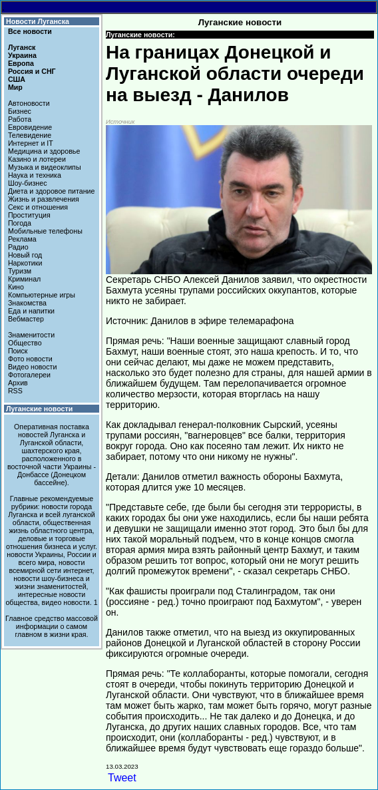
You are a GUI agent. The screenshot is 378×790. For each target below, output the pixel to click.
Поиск (18, 351)
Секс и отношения (38, 207)
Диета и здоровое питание (51, 191)
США (16, 79)
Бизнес (19, 111)
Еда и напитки (31, 311)
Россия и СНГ (32, 71)
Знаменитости (31, 335)
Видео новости (32, 367)
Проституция (29, 215)
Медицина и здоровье (44, 151)
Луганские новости (39, 409)
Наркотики (25, 263)
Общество (25, 343)
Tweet (122, 777)
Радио (18, 247)
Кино (16, 287)
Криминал (24, 279)
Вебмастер (26, 319)
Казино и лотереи (37, 159)
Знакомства (27, 303)
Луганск (21, 47)
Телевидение (29, 135)
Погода (19, 223)
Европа (21, 63)
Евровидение (30, 127)
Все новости (30, 31)
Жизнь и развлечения (43, 199)
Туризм (19, 271)
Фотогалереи (29, 375)
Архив (18, 383)
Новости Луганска (37, 21)
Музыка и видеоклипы (44, 167)
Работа (19, 119)
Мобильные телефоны (45, 231)
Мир (15, 87)
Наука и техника (34, 175)
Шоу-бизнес (27, 183)
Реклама (22, 239)
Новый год (25, 255)
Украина (22, 55)
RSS (15, 391)
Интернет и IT (30, 143)
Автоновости (29, 103)
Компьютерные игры (41, 295)
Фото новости (30, 359)
